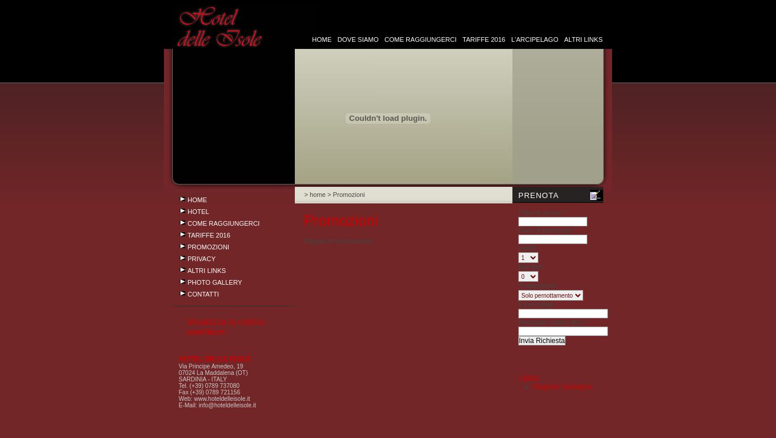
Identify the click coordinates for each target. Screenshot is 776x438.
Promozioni (208, 247)
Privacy (201, 258)
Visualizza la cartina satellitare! (225, 327)
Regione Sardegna (562, 387)
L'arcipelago (534, 39)
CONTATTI (203, 294)
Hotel (198, 211)
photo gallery (215, 282)
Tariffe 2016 (483, 39)
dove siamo (358, 39)
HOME (321, 39)
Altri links (583, 39)
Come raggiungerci (420, 39)
